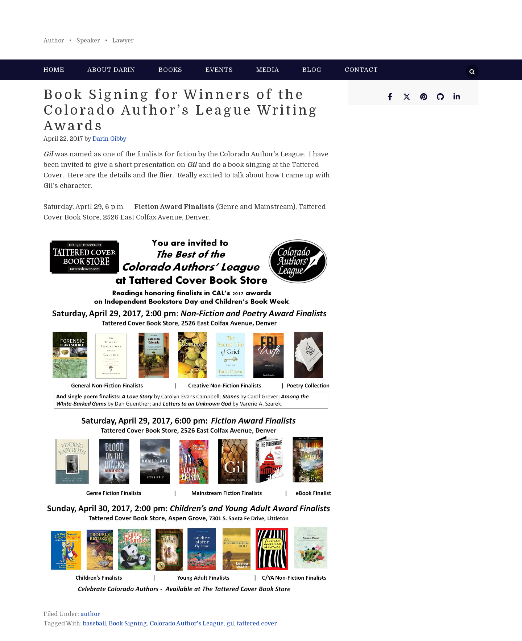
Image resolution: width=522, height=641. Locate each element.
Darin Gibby (261, 21)
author (90, 614)
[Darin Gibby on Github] (440, 97)
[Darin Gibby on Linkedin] (457, 97)
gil (230, 623)
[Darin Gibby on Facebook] (390, 97)
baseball (94, 623)
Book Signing (128, 623)
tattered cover (257, 623)
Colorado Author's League (187, 623)
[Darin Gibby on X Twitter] (406, 97)
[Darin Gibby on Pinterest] (423, 97)
